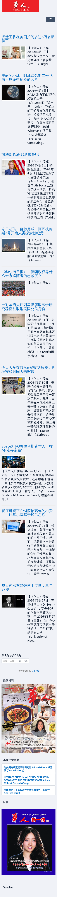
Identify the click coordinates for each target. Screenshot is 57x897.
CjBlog (35, 670)
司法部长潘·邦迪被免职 (20, 154)
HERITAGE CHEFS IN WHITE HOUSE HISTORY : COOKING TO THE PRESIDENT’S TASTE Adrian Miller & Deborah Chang (27, 780)
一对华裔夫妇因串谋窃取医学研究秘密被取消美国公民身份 (27, 306)
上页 (12, 660)
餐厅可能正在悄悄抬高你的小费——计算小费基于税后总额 (27, 512)
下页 (19, 660)
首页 (5, 660)
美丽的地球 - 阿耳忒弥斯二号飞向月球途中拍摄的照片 (27, 77)
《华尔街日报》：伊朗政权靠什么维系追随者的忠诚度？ (27, 273)
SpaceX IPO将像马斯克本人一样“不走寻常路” (27, 448)
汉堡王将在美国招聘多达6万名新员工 (28, 38)
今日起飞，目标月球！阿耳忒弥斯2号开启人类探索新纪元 (27, 230)
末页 (26, 660)
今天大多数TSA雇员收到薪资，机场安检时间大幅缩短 (28, 369)
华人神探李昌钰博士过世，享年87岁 (27, 587)
